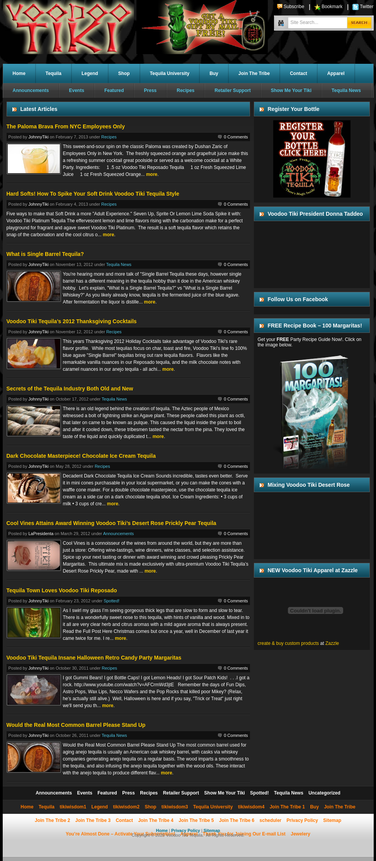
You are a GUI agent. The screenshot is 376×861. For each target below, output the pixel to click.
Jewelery (300, 834)
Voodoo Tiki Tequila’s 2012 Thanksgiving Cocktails (72, 321)
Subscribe (294, 6)
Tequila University (169, 73)
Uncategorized (324, 793)
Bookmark (332, 6)
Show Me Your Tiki (291, 90)
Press (150, 90)
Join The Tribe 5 (196, 820)
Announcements (31, 90)
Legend (90, 73)
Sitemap (332, 820)
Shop (124, 73)
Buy (213, 73)
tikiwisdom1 (73, 807)
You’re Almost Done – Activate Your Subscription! (120, 834)
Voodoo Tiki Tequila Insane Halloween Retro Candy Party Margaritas (94, 658)
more (151, 174)
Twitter (366, 6)
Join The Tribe (254, 73)
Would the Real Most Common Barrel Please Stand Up (76, 725)
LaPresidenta (40, 533)
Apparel (336, 73)
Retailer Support (232, 90)
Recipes (185, 90)
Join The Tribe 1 (287, 807)
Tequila (53, 73)
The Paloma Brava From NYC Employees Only (66, 126)
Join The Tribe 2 (52, 820)
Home (19, 73)
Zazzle (332, 643)
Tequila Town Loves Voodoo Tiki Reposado (62, 590)
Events (76, 90)
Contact (298, 73)
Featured (114, 90)
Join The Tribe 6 (236, 820)
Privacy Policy (302, 820)
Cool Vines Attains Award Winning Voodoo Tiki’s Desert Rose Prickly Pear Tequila (111, 523)
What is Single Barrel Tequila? (45, 254)
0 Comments (236, 137)
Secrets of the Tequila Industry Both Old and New (70, 388)
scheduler (271, 820)
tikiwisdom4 (251, 807)
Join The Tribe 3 (93, 820)
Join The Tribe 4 (155, 820)
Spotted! (111, 600)
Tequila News (346, 90)
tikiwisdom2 (126, 807)
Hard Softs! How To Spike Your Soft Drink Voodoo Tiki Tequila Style (93, 194)
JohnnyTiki (38, 137)
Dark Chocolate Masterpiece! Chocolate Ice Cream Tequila (81, 456)
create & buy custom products (288, 643)
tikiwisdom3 (175, 807)
